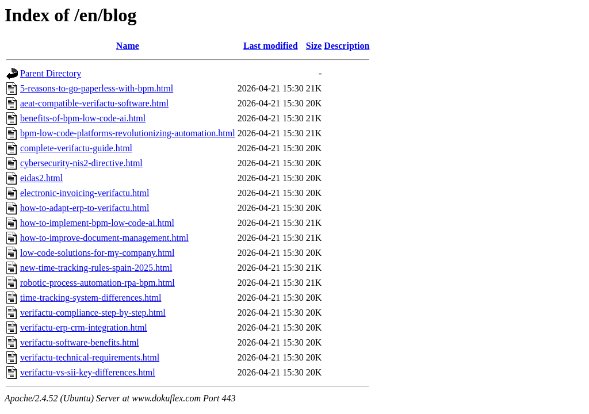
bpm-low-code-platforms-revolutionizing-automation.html (127, 133)
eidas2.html (41, 178)
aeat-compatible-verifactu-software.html (94, 103)
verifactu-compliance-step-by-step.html (93, 312)
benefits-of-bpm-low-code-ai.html (83, 118)
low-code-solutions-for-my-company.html (97, 253)
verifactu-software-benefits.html (79, 342)
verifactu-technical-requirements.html (89, 357)
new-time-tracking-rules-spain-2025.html (96, 268)
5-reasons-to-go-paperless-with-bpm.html (96, 88)
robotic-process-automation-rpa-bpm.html (97, 283)
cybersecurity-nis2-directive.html (81, 163)
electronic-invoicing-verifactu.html (84, 193)
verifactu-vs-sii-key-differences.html (87, 372)
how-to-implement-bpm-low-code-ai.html (97, 223)
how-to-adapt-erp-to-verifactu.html (84, 208)
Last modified (270, 46)
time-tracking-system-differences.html (90, 297)
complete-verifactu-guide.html (76, 148)
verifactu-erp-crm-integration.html (83, 327)
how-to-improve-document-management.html (104, 238)
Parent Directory (50, 73)
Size (314, 46)
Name (127, 46)
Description (346, 46)
